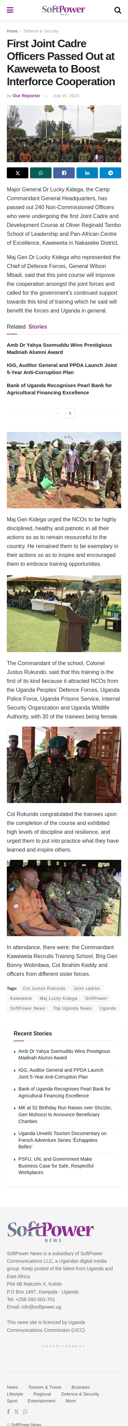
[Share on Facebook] (64, 172)
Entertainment (41, 1400)
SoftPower (96, 998)
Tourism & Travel (44, 1387)
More (71, 1400)
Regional (42, 1394)
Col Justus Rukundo (44, 988)
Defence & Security (41, 31)
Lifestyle (15, 1394)
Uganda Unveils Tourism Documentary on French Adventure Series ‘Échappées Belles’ (62, 1140)
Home (12, 31)
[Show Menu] (10, 10)
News (12, 1387)
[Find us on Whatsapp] (25, 1412)
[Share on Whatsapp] (41, 172)
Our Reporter (26, 95)
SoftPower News (27, 1008)
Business (81, 1387)
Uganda (108, 1008)
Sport (12, 1400)
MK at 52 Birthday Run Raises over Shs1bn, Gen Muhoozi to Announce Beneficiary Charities (65, 1114)
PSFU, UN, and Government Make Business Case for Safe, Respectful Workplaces (56, 1165)
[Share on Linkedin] (87, 172)
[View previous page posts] (58, 413)
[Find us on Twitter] (16, 1412)
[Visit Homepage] (64, 10)
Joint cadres (87, 988)
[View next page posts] (70, 413)
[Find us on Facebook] (8, 1412)
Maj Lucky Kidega (58, 998)
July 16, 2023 (66, 95)
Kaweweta (21, 998)
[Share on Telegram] (110, 172)
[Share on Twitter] (17, 172)
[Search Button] (117, 10)
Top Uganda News (72, 1008)
